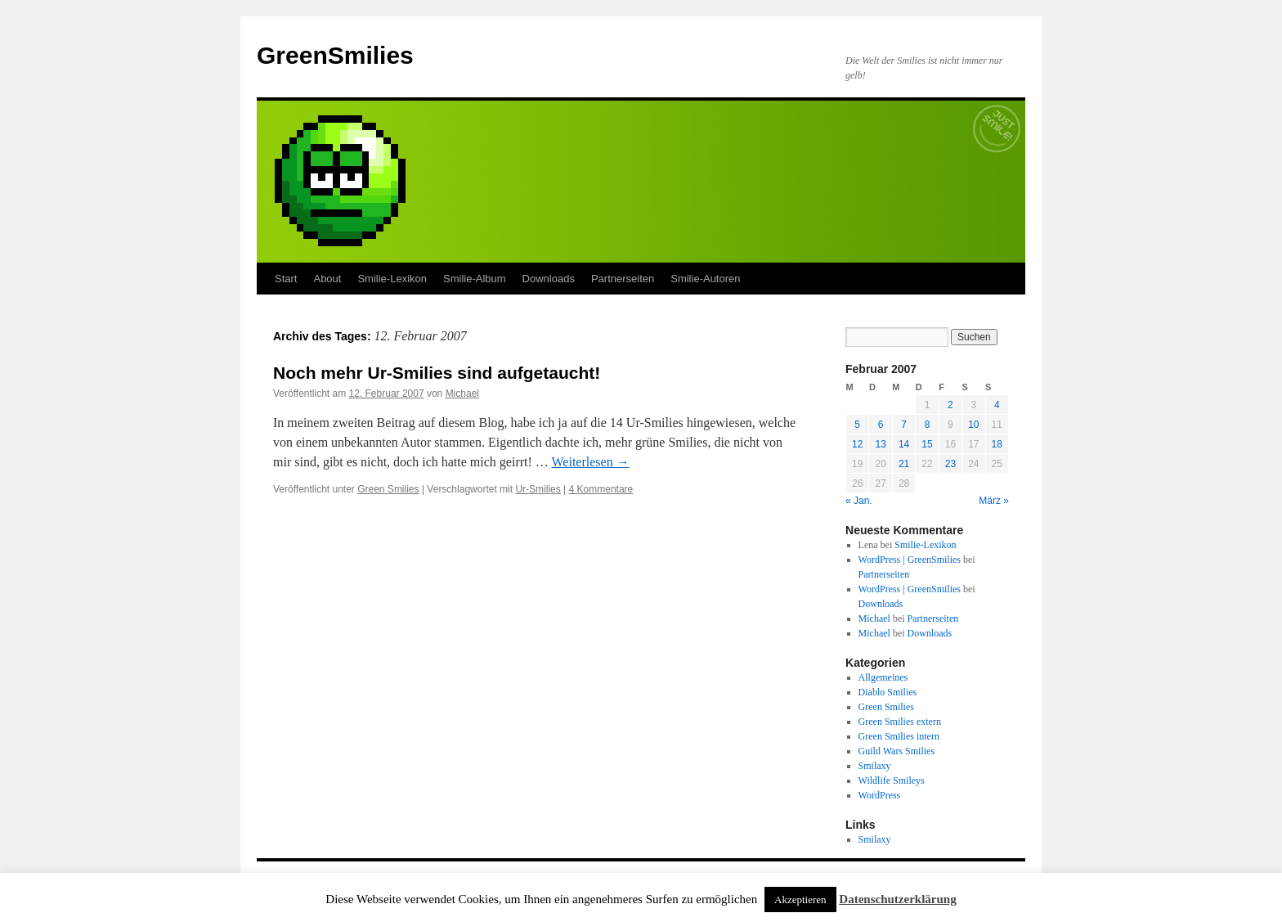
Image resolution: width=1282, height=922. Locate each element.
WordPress (879, 795)
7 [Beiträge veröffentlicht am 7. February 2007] (904, 424)
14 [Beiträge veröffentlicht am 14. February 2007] (904, 444)
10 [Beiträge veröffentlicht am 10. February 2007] (973, 424)
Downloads (548, 278)
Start (286, 278)
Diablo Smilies (887, 692)
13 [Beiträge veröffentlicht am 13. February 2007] (880, 444)
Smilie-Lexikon (392, 278)
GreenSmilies (335, 55)
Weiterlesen (591, 462)
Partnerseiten (622, 278)
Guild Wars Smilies (896, 751)
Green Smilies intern (898, 736)
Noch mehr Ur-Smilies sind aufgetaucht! (436, 372)
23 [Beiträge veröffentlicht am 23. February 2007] (950, 464)
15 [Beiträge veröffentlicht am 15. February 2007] (926, 444)
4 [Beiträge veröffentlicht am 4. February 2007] (997, 405)
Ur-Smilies (537, 489)
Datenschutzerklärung (897, 899)
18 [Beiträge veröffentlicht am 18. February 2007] (997, 444)
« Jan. (858, 500)
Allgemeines (883, 677)
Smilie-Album (474, 278)
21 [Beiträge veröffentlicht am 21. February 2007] (904, 464)
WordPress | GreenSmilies (909, 559)
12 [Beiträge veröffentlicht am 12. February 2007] (857, 444)
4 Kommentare (601, 489)
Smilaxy (874, 765)
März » (994, 500)
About (327, 278)
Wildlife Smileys (891, 780)
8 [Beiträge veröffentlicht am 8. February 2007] (927, 424)
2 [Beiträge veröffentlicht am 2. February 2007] (950, 405)
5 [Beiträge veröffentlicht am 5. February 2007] (857, 424)
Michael (462, 393)
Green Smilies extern (899, 721)
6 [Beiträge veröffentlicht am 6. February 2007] (881, 424)
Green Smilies (388, 489)
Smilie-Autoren (705, 278)
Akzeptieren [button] (800, 899)
